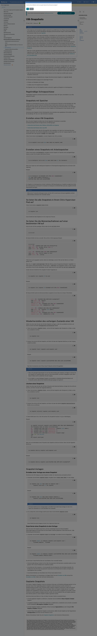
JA (27, 9)
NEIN (31, 9)
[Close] (71, 2)
